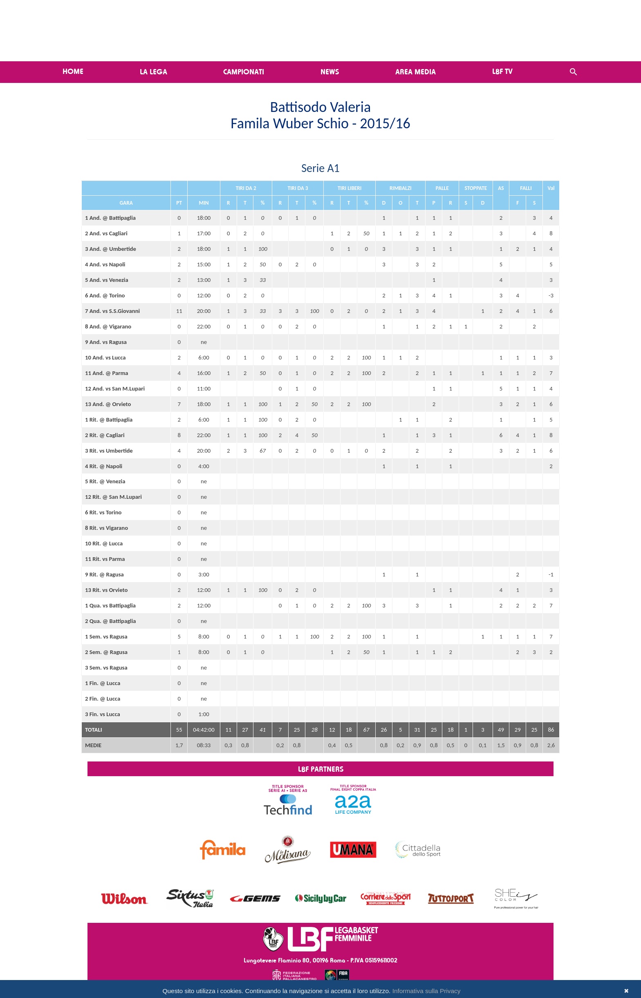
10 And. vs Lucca (105, 357)
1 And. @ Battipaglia (110, 217)
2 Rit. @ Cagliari (105, 435)
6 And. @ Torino (105, 295)
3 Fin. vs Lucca (102, 714)
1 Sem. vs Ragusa (106, 636)
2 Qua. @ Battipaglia (110, 621)
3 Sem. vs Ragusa (106, 667)
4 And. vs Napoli (105, 264)
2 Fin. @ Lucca (102, 698)
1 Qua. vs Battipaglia (110, 605)
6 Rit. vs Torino (103, 512)
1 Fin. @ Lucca (102, 683)
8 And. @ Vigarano (108, 326)
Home (73, 71)
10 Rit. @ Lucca (104, 543)
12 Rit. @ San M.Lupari (113, 496)
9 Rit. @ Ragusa (104, 574)
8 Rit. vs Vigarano (106, 527)
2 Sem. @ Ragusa (106, 652)
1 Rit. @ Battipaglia (108, 419)
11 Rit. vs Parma (105, 559)
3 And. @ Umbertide (110, 248)
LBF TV (502, 71)
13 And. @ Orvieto (108, 404)
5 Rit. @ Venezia (105, 481)
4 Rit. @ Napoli (103, 466)
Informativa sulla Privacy (426, 990)
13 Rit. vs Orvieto (106, 590)
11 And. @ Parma (106, 373)
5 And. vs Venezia (106, 280)
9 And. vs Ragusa (106, 342)
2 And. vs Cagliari (106, 233)
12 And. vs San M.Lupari (115, 388)
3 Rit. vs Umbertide (109, 450)
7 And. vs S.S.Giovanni (112, 311)
